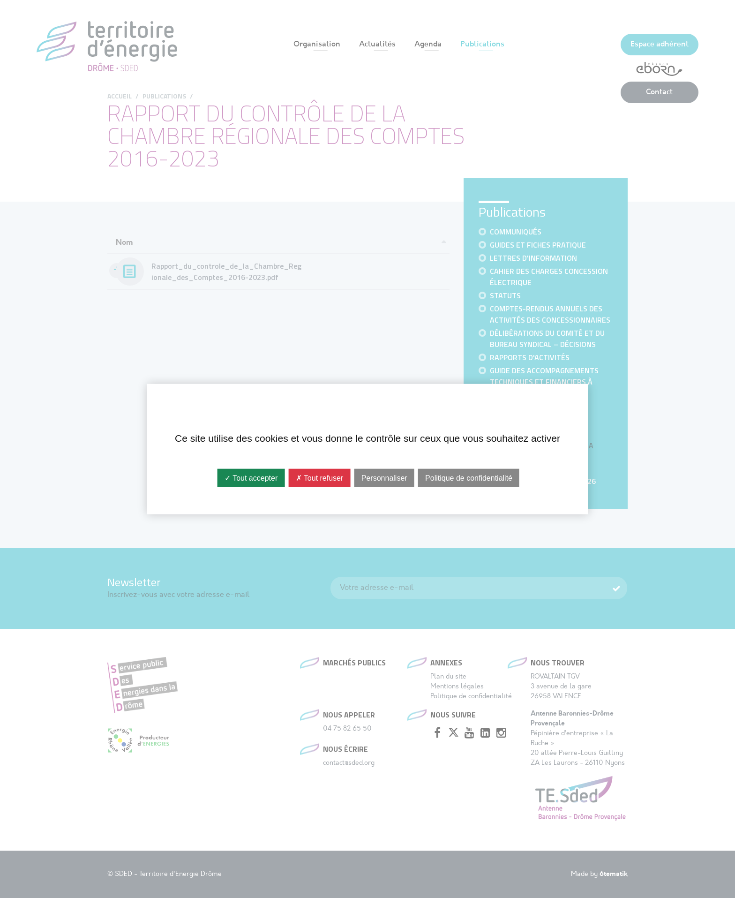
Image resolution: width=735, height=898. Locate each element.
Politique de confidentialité (468, 478)
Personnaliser (384, 478)
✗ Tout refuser (320, 478)
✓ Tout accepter (251, 478)
